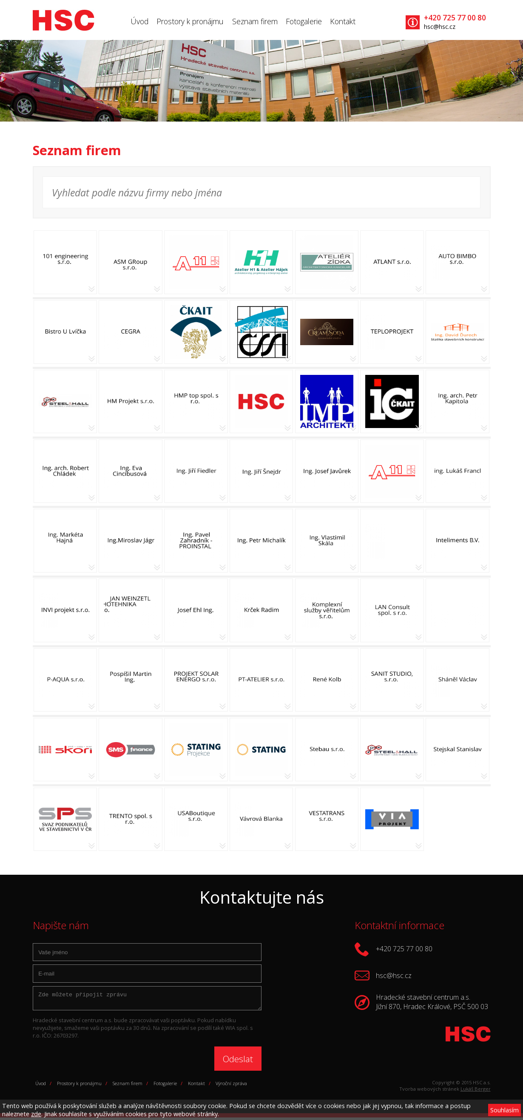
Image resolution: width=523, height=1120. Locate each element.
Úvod (139, 21)
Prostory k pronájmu (190, 21)
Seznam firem (255, 21)
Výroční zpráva (231, 1086)
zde (36, 1114)
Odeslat (238, 1061)
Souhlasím (504, 1110)
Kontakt (342, 21)
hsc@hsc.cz (439, 27)
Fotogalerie (304, 21)
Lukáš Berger (475, 1091)
